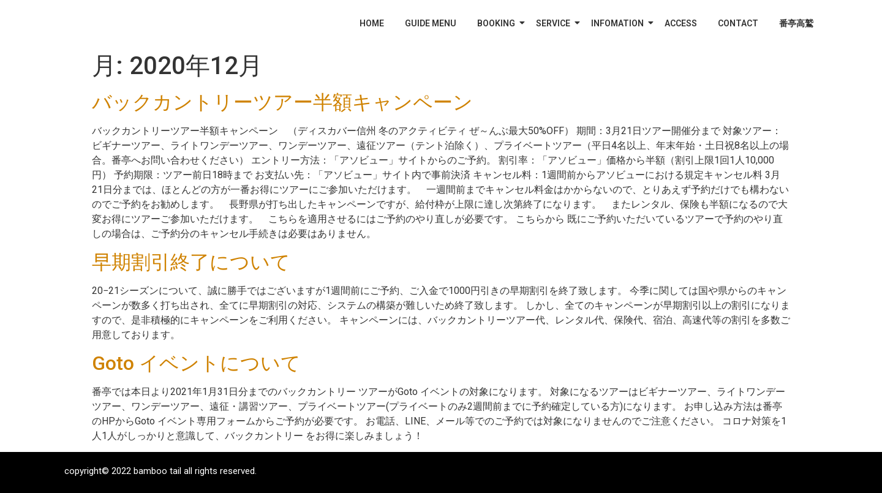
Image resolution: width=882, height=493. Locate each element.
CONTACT (738, 23)
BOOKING (498, 23)
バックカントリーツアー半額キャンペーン (282, 102)
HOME (372, 23)
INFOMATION (619, 23)
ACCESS (681, 23)
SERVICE (555, 23)
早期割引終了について (191, 262)
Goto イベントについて (196, 363)
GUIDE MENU (430, 23)
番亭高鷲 (796, 23)
